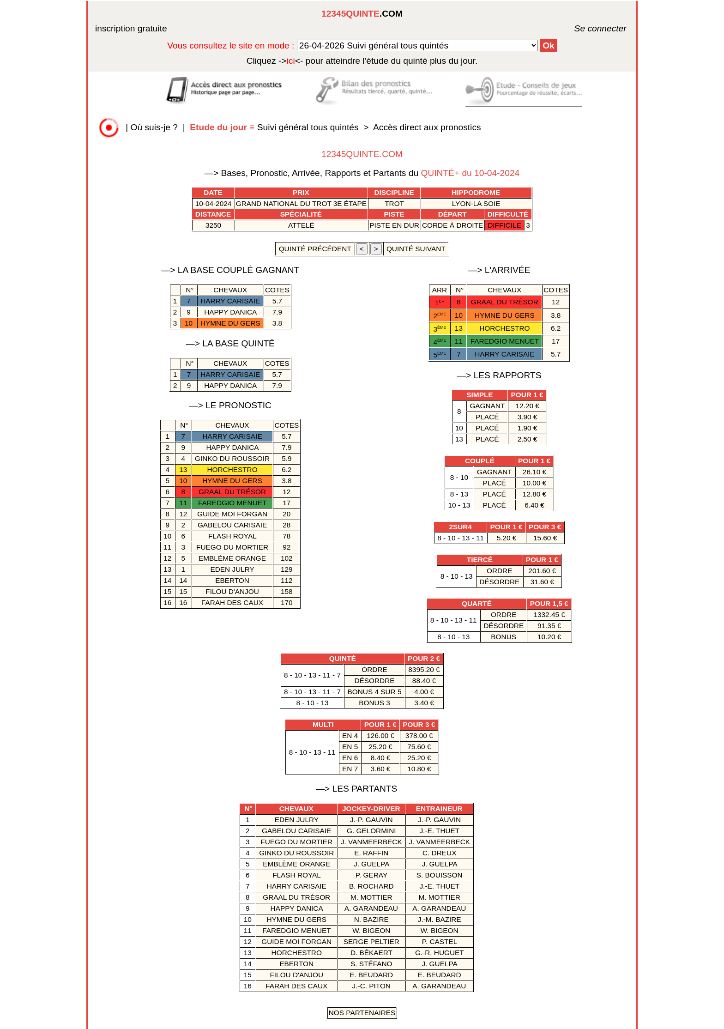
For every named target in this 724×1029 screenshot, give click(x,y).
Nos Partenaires (362, 1013)
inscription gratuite (131, 28)
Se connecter (587, 28)
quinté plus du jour (362, 61)
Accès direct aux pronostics (427, 127)
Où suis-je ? (154, 127)
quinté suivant (416, 249)
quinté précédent (315, 249)
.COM (362, 13)
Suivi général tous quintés (275, 127)
